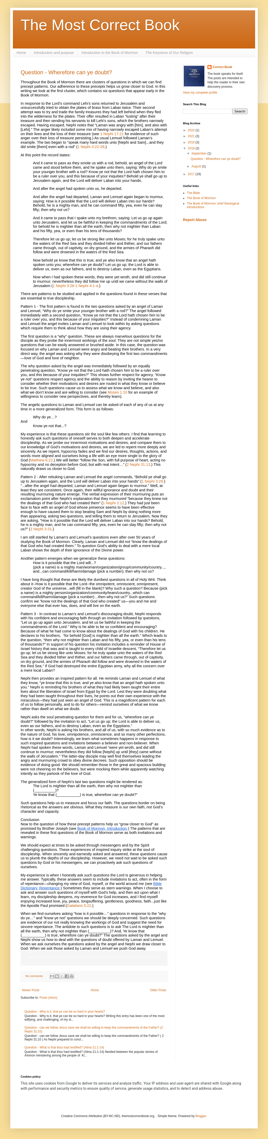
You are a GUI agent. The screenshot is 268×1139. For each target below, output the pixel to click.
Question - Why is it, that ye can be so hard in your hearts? (64, 1011)
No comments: (35, 976)
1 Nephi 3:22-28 (91, 147)
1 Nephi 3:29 (152, 481)
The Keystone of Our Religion (169, 53)
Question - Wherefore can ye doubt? (66, 72)
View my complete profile (200, 92)
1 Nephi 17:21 (112, 134)
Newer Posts (30, 990)
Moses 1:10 (117, 392)
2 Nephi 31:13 (138, 464)
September (199, 153)
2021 (192, 136)
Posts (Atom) (48, 997)
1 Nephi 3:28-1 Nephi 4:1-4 (75, 286)
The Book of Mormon (201, 198)
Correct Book (222, 67)
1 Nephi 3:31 (41, 529)
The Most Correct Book (100, 25)
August (196, 166)
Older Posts (158, 990)
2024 (192, 130)
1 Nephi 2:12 (113, 503)
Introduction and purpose (54, 53)
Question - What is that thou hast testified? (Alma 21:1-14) (64, 1047)
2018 (192, 148)
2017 (192, 174)
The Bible (193, 193)
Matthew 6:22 (41, 460)
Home (21, 53)
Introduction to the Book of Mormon (109, 53)
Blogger (201, 1116)
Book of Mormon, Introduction (102, 828)
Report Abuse (194, 220)
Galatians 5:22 (79, 906)
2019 (192, 142)
